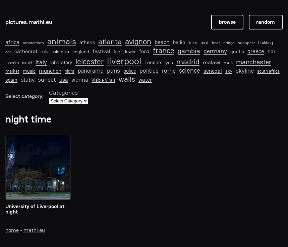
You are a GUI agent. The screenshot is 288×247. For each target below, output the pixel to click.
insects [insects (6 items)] (12, 63)
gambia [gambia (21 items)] (189, 51)
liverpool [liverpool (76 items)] (124, 61)
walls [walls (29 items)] (127, 79)
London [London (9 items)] (153, 63)
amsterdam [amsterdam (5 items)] (33, 42)
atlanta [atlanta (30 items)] (110, 42)
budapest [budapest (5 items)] (246, 42)
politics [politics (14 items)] (149, 70)
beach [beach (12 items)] (162, 42)
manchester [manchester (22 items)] (253, 62)
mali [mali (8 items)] (228, 63)
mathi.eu (34, 230)
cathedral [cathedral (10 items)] (25, 52)
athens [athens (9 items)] (87, 42)
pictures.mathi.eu (28, 22)
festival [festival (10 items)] (101, 52)
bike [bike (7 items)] (193, 42)
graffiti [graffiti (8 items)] (237, 52)
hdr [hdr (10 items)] (272, 52)
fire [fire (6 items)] (117, 52)
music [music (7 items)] (29, 71)
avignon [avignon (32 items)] (138, 41)
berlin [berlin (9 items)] (179, 42)
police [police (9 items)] (129, 71)
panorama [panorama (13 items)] (91, 70)
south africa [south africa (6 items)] (268, 71)
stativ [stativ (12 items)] (28, 79)
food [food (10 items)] (144, 52)
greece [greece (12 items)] (255, 51)
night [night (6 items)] (69, 71)
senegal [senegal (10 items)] (213, 71)
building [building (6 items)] (265, 43)
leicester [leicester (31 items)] (89, 61)
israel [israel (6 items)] (27, 63)
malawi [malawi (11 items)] (211, 62)
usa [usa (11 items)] (63, 80)
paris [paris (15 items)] (113, 70)
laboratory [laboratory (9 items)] (61, 63)
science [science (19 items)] (189, 70)
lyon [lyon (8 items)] (169, 63)
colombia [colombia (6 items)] (60, 52)
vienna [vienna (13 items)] (79, 79)
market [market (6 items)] (12, 71)
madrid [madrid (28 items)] (187, 61)
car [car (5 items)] (8, 52)
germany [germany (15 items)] (215, 51)
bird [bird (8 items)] (204, 43)
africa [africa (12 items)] (12, 42)
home (12, 230)
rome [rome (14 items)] (169, 70)
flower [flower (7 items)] (129, 51)
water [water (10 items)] (145, 80)
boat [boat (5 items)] (216, 42)
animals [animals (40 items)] (61, 42)
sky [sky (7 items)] (228, 71)
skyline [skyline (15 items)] (245, 70)
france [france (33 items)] (163, 50)
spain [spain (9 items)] (11, 80)
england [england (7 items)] (80, 51)
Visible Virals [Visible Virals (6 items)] (103, 80)
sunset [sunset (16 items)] (47, 79)
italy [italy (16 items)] (41, 62)
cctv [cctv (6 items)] (44, 52)
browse (227, 22)
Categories (63, 92)
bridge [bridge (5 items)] (228, 42)
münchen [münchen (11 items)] (50, 71)
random (265, 22)
